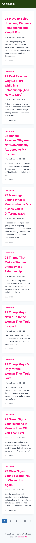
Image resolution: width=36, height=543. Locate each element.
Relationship (9, 14)
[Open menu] (32, 3)
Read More (10, 61)
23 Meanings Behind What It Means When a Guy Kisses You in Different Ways (18, 204)
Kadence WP (22, 537)
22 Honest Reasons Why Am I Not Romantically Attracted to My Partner (17, 145)
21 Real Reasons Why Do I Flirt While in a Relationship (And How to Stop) (17, 85)
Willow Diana (11, 37)
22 (25, 521)
